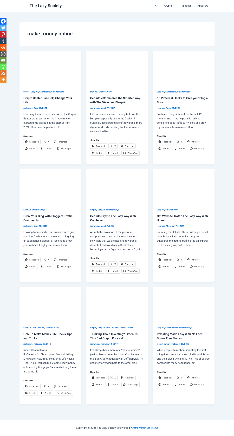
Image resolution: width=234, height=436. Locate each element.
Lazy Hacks (46, 91)
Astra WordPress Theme (145, 427)
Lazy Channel (39, 327)
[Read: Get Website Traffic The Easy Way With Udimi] (183, 186)
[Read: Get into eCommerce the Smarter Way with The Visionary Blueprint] (117, 68)
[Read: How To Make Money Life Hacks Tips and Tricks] (50, 304)
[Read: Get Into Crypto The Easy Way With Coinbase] (117, 186)
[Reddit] (3, 47)
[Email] (3, 60)
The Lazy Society (46, 5)
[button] (160, 6)
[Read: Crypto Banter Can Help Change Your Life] (50, 68)
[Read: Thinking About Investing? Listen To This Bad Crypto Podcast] (117, 304)
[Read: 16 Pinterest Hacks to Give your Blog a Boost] (183, 68)
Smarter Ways (61, 91)
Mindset (188, 5)
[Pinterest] (3, 34)
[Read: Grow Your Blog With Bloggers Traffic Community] (50, 186)
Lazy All (35, 91)
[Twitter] (3, 28)
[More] (3, 80)
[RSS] (3, 73)
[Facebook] (3, 21)
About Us (205, 6)
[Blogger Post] (3, 54)
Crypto (173, 6)
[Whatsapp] (3, 67)
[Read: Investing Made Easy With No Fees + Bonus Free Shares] (183, 304)
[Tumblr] (3, 41)
